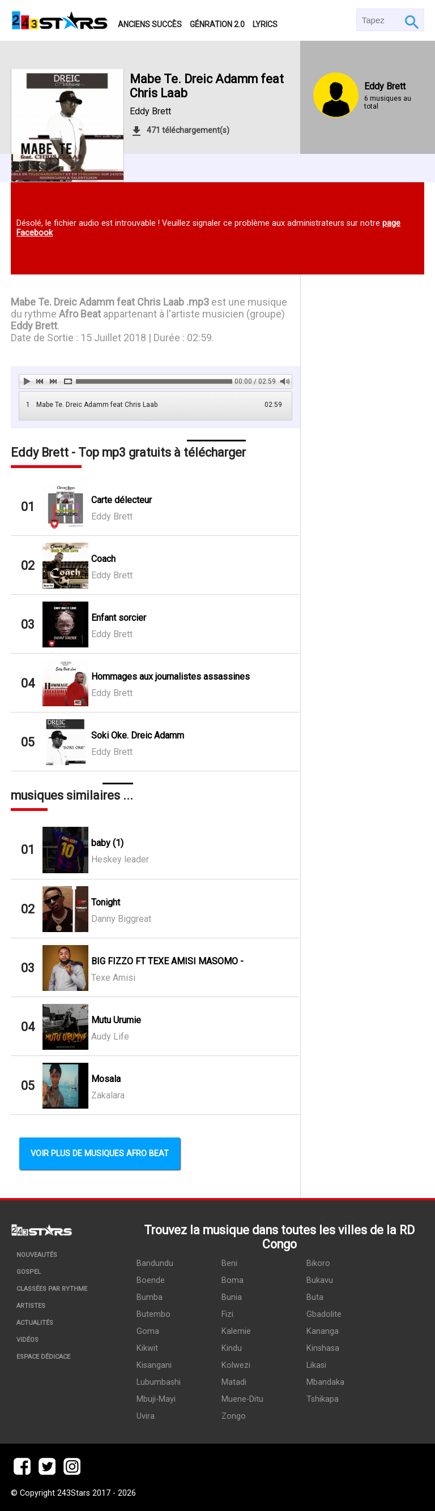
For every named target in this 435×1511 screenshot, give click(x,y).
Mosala (106, 1079)
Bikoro (318, 1263)
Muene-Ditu (242, 1399)
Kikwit (147, 1348)
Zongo (233, 1416)
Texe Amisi (113, 977)
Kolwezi (235, 1365)
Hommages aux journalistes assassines (170, 676)
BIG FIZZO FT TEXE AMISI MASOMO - (167, 961)
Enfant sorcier (118, 617)
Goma (148, 1331)
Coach (103, 558)
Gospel (28, 1272)
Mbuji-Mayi (156, 1399)
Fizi (227, 1314)
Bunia (231, 1297)
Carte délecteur (121, 500)
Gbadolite (324, 1314)
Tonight (105, 902)
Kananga (322, 1331)
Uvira (146, 1416)
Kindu (231, 1348)
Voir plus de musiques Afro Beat (100, 1153)
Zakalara (108, 1095)
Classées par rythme (51, 1289)
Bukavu (319, 1280)
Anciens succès (150, 24)
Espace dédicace (43, 1356)
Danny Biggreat (121, 918)
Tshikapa (322, 1399)
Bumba (150, 1297)
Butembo (153, 1314)
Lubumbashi (159, 1382)
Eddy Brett (150, 111)
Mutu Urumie (116, 1020)
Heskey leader (120, 859)
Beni (229, 1263)
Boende (151, 1280)
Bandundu (155, 1263)
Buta (314, 1297)
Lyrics (265, 24)
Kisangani (154, 1365)
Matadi (233, 1382)
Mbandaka (325, 1382)
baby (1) (107, 843)
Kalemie (236, 1331)
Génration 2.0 (217, 24)
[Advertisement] (362, 473)
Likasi (316, 1365)
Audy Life (110, 1036)
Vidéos (27, 1339)
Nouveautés (36, 1255)
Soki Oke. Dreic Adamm (137, 735)
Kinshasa (322, 1348)
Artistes (30, 1306)
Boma (232, 1280)
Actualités (34, 1323)
